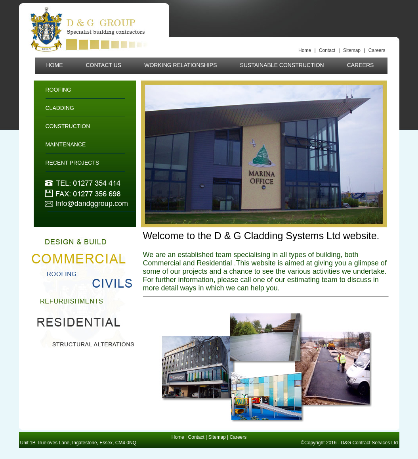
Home (305, 50)
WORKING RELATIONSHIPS (180, 65)
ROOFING (58, 89)
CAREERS (360, 65)
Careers (377, 50)
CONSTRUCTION (68, 126)
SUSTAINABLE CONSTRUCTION (282, 65)
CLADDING (60, 108)
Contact (328, 50)
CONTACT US (104, 65)
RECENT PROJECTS (72, 162)
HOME (54, 65)
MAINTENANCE (66, 144)
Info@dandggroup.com (91, 203)
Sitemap (352, 50)
